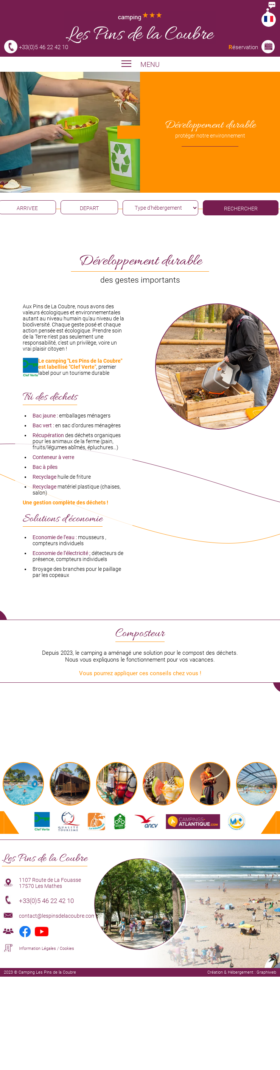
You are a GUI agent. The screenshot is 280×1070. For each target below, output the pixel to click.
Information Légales (37, 948)
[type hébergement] (160, 207)
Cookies (67, 948)
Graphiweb (266, 972)
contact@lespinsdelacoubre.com (57, 916)
